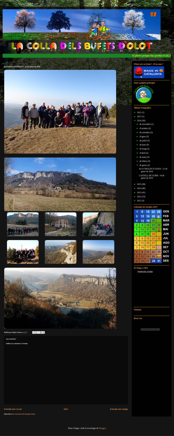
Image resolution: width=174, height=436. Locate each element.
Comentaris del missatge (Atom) (24, 414)
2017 (139, 116)
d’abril (143, 153)
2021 (139, 112)
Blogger (102, 428)
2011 (139, 200)
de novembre (145, 124)
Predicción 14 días (145, 271)
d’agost (143, 136)
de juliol (143, 140)
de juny (143, 145)
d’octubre (144, 128)
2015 (139, 184)
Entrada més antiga (119, 409)
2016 (139, 120)
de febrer (144, 161)
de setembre (145, 132)
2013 (139, 192)
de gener (143, 165)
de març (143, 157)
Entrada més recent (13, 409)
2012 (139, 196)
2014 (139, 188)
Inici (66, 409)
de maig (143, 149)
